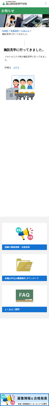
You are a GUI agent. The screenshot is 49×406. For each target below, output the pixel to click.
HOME (5, 31)
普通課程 (14, 31)
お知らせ (25, 31)
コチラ (16, 67)
